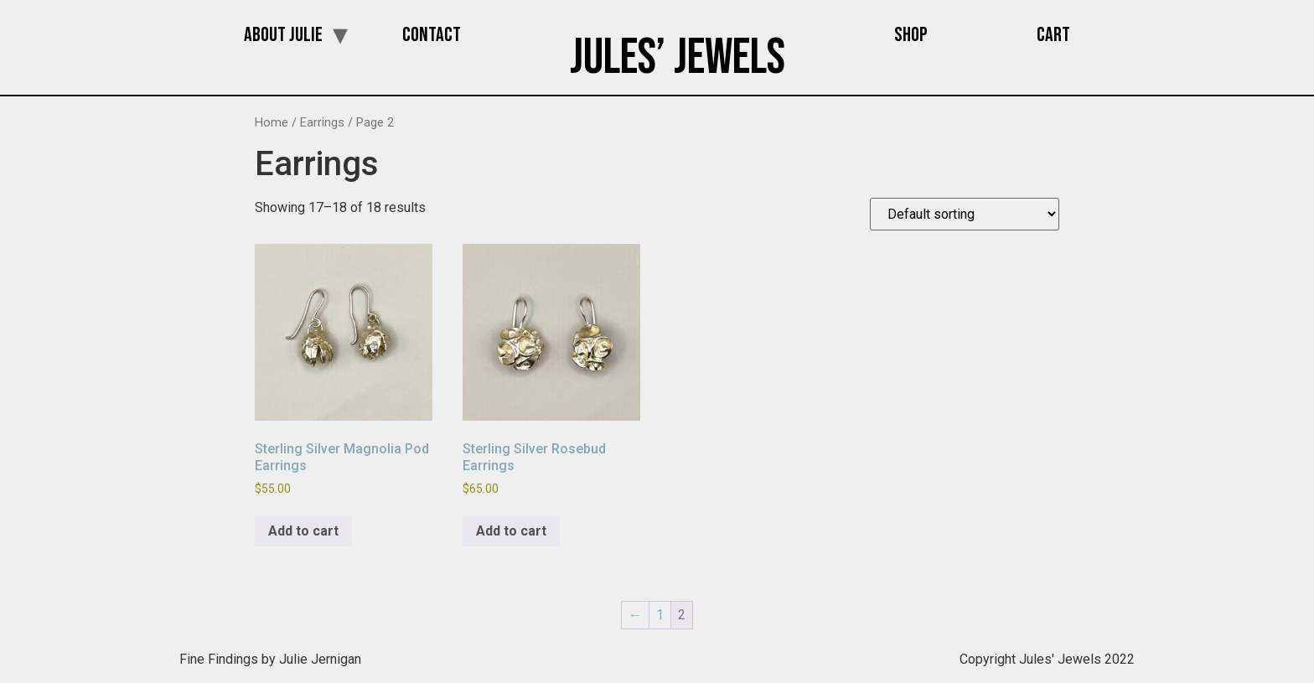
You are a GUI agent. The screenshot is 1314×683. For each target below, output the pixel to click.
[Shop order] (964, 214)
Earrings (322, 122)
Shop (911, 35)
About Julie (283, 35)
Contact (431, 35)
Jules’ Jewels (677, 58)
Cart (1053, 35)
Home (271, 122)
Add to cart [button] (303, 531)
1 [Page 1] (660, 615)
